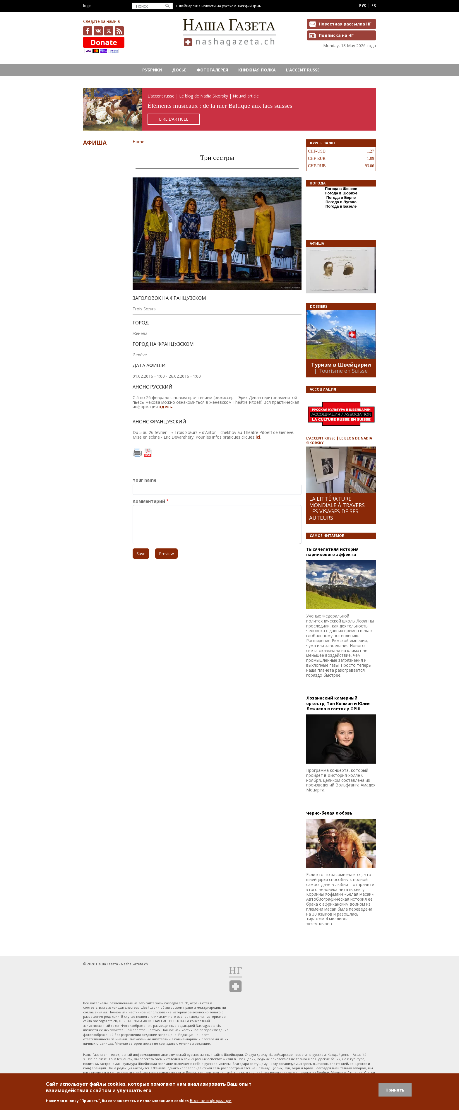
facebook (87, 30)
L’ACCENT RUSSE (303, 70)
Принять (395, 1090)
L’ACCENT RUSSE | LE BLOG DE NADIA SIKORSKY (339, 440)
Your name (144, 480)
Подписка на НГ (336, 35)
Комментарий (149, 501)
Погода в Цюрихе (341, 193)
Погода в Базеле (341, 206)
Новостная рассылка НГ (345, 24)
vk (98, 30)
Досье (179, 70)
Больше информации (211, 1100)
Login (87, 6)
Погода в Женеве (341, 189)
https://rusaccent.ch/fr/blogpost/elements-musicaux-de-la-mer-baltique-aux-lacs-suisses (229, 109)
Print (137, 452)
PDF (147, 452)
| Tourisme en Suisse (341, 370)
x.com (108, 30)
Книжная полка (257, 70)
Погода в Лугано (341, 202)
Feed (119, 30)
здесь (165, 406)
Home (138, 141)
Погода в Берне (341, 197)
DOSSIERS (318, 306)
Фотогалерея (212, 70)
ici (258, 437)
